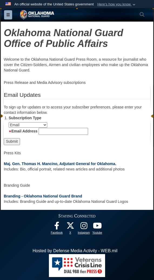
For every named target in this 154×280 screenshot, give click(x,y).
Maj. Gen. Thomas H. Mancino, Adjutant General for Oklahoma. (60, 164)
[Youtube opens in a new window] (97, 227)
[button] (116, 4)
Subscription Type (25, 118)
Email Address (23, 131)
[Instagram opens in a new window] (84, 227)
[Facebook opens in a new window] (56, 227)
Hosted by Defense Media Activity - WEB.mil (75, 250)
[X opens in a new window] (70, 227)
